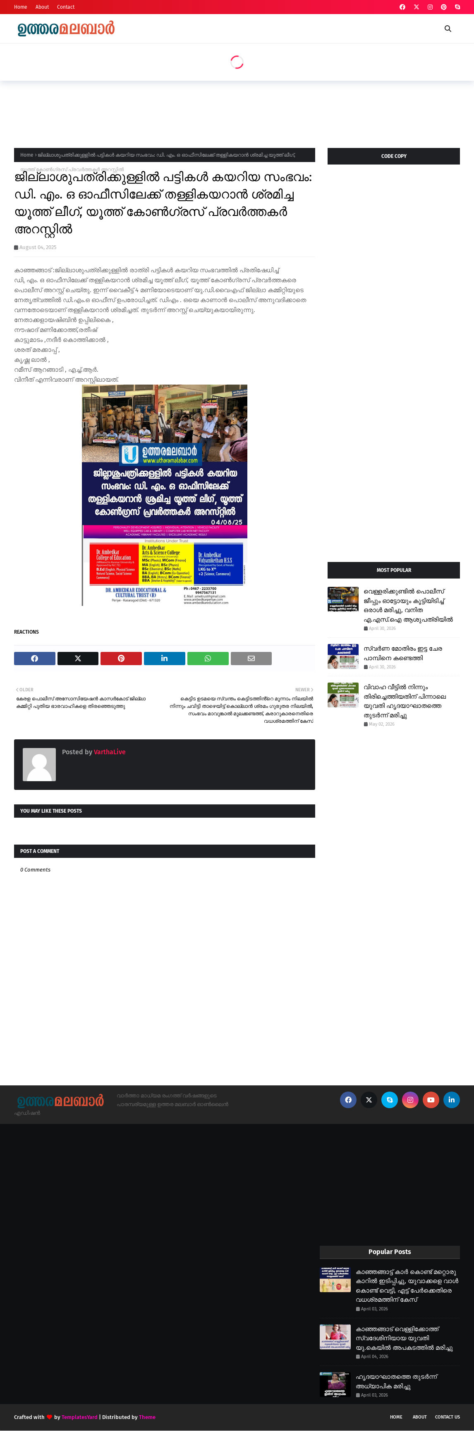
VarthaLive (109, 752)
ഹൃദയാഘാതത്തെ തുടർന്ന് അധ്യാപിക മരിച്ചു (396, 1381)
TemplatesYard (80, 1417)
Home (20, 7)
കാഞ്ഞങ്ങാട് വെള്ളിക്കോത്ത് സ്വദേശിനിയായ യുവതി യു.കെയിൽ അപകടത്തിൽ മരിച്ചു (404, 1338)
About (42, 7)
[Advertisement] (164, 112)
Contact (65, 7)
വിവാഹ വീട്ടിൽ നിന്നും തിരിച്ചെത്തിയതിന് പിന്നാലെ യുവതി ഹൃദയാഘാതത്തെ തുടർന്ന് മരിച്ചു (405, 701)
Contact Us (447, 1417)
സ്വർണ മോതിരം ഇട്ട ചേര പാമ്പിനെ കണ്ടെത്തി (403, 653)
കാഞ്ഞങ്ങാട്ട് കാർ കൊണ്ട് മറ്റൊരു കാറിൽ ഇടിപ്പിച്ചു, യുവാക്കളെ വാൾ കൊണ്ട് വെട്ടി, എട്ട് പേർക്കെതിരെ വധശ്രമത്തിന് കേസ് (407, 1286)
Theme (147, 1417)
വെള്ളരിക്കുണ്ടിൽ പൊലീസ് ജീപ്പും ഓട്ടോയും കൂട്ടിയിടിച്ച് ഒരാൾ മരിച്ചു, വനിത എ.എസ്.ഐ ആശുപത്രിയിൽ (408, 605)
